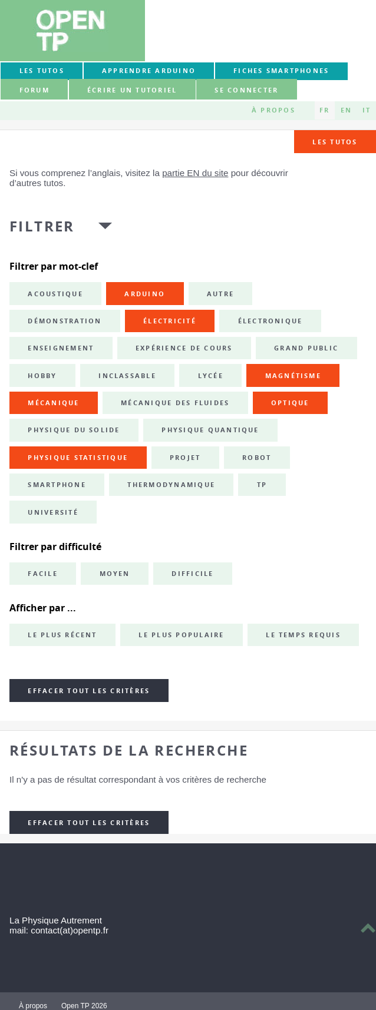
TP (262, 484)
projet (185, 457)
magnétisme (293, 375)
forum (34, 90)
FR (324, 110)
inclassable (127, 375)
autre (220, 294)
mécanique (53, 403)
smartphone (56, 484)
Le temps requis (303, 635)
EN (346, 110)
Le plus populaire (181, 635)
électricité (169, 321)
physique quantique (210, 430)
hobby (42, 375)
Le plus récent (62, 635)
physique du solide (74, 430)
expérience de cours (184, 348)
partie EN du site (195, 173)
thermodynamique (171, 484)
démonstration (64, 321)
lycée (210, 375)
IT (366, 110)
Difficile (192, 573)
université (53, 512)
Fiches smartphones (281, 70)
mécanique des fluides (175, 403)
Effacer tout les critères (89, 691)
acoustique (55, 294)
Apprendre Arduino (149, 70)
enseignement (61, 348)
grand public (306, 348)
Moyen (115, 573)
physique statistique (78, 457)
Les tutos (41, 70)
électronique (270, 321)
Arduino (144, 294)
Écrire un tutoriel (132, 90)
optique (290, 403)
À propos (273, 110)
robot (256, 457)
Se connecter (246, 90)
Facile (42, 573)
